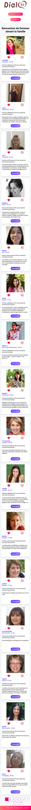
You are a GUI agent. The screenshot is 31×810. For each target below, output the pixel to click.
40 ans (11, 62)
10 (20, 803)
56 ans (11, 395)
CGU (11, 808)
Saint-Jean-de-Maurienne (9, 347)
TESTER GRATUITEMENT (15, 14)
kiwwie (4, 726)
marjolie (4, 488)
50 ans (9, 204)
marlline (4, 584)
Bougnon (4, 538)
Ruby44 (4, 250)
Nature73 (5, 346)
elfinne (4, 298)
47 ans (9, 300)
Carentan (4, 442)
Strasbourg (5, 395)
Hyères (4, 300)
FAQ (8, 808)
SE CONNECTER (15, 19)
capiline (4, 679)
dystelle (4, 536)
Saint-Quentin (6, 728)
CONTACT (27, 808)
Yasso (4, 108)
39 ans (12, 109)
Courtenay (5, 157)
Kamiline (4, 393)
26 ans (10, 490)
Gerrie (4, 774)
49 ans (10, 442)
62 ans (11, 157)
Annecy (4, 680)
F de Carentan (6, 441)
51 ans (13, 633)
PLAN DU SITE (18, 808)
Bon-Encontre (6, 633)
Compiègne (5, 775)
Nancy (4, 204)
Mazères (4, 585)
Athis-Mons (5, 109)
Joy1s (4, 155)
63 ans (10, 538)
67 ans (9, 680)
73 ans (10, 585)
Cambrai (4, 490)
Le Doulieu (5, 62)
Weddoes (5, 203)
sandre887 (5, 60)
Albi (3, 252)
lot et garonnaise (7, 631)
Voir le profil (15, 78)
